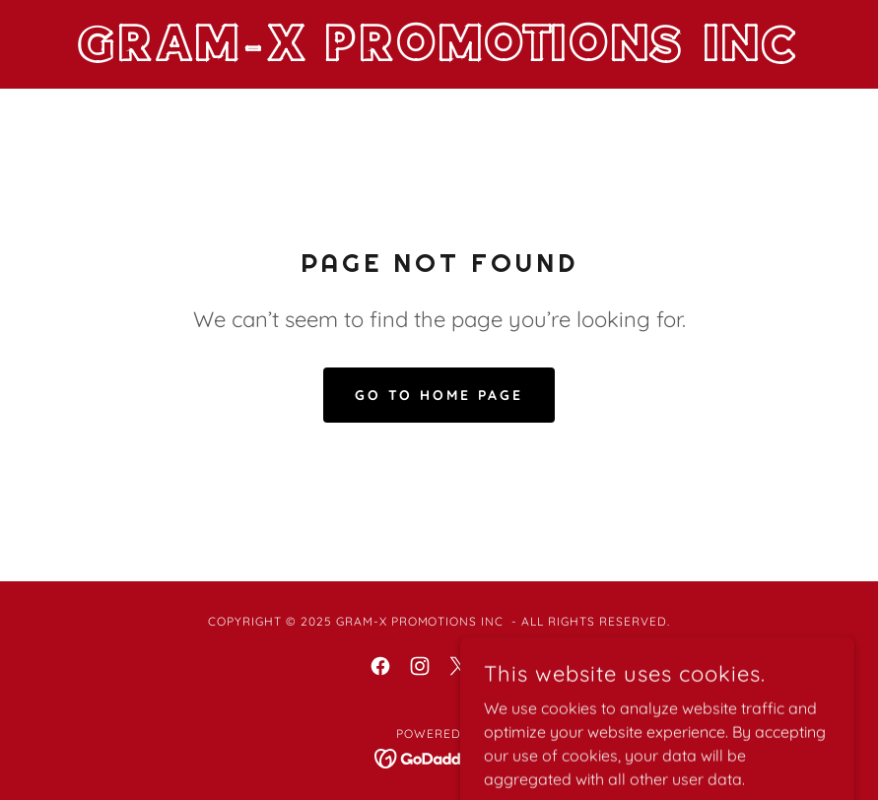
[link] (439, 55)
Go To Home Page (439, 395)
